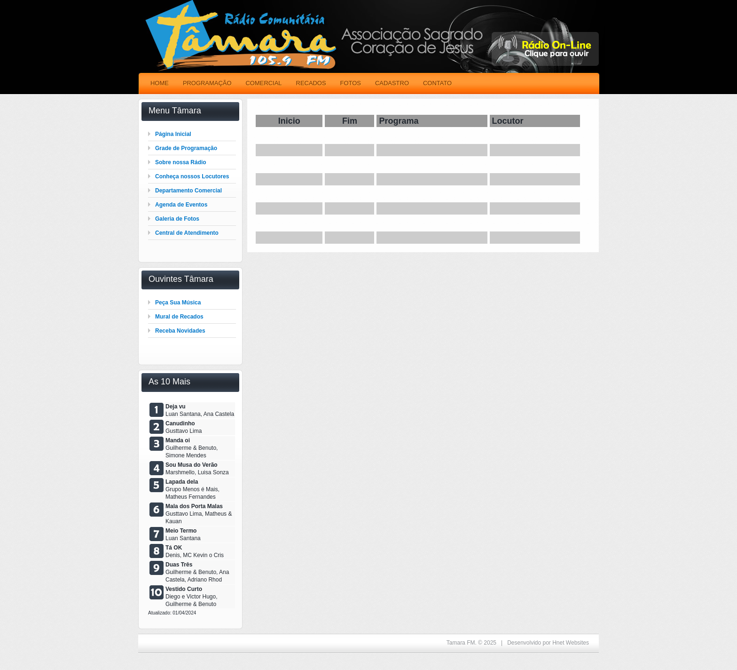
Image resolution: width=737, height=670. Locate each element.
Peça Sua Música (178, 302)
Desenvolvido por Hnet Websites (548, 642)
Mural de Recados (179, 316)
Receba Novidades (180, 330)
